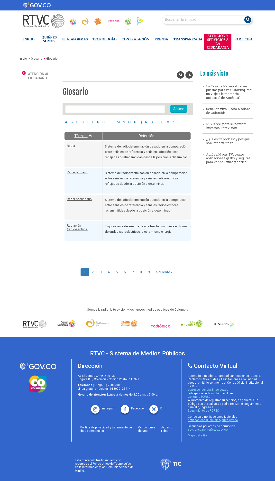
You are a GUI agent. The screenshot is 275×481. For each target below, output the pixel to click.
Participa (243, 39)
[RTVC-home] (46, 21)
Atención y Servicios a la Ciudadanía (218, 41)
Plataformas (75, 39)
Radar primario (77, 172)
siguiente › (164, 272)
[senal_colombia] (72, 21)
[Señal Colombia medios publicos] (35, 324)
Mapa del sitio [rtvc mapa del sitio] (197, 435)
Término (83, 136)
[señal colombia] (66, 324)
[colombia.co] (38, 384)
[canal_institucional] (85, 21)
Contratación (135, 39)
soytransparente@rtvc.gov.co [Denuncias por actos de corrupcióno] (208, 429)
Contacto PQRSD (199, 396)
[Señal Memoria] (192, 324)
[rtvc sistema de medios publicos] (38, 366)
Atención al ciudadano (38, 76)
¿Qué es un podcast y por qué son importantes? (228, 141)
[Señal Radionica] (160, 326)
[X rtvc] (156, 407)
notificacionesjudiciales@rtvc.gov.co (213, 420)
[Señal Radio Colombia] (129, 324)
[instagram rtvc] (103, 407)
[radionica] (114, 21)
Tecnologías (104, 39)
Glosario (36, 58)
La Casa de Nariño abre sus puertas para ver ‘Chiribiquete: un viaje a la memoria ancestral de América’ (229, 92)
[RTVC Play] (223, 324)
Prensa (161, 39)
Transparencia (188, 39)
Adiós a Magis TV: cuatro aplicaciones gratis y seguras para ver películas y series (228, 158)
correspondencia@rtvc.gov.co (208, 389)
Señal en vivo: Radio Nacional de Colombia (228, 111)
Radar (71, 146)
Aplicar (178, 109)
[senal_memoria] (127, 21)
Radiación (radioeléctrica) (77, 227)
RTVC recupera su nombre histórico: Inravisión (226, 126)
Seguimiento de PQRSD (203, 410)
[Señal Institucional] (98, 324)
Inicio (29, 39)
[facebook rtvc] (132, 407)
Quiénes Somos (49, 39)
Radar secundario (79, 199)
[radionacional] (97, 21)
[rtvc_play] (140, 20)
